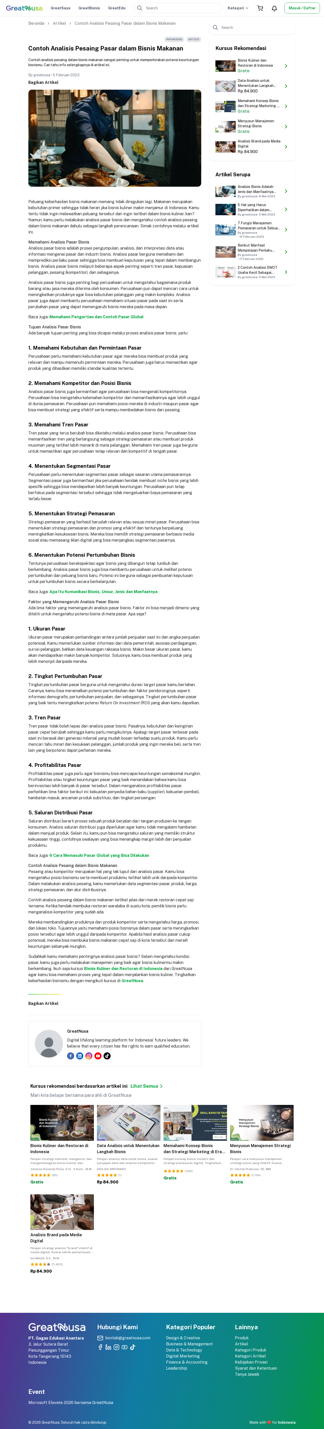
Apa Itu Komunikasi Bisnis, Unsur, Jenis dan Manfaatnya (103, 591)
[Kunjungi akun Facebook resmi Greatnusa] (100, 1347)
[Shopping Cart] (260, 8)
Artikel (59, 23)
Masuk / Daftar (302, 8)
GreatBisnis (89, 8)
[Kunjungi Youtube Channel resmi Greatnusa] (125, 1347)
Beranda (36, 23)
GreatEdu (117, 8)
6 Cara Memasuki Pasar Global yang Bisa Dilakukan (99, 855)
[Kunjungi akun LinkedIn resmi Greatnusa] (108, 1347)
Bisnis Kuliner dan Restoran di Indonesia (123, 968)
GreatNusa (132, 980)
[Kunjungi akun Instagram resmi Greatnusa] (116, 1347)
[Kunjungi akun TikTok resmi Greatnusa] (133, 1347)
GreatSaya (60, 8)
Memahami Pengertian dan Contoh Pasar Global (96, 316)
